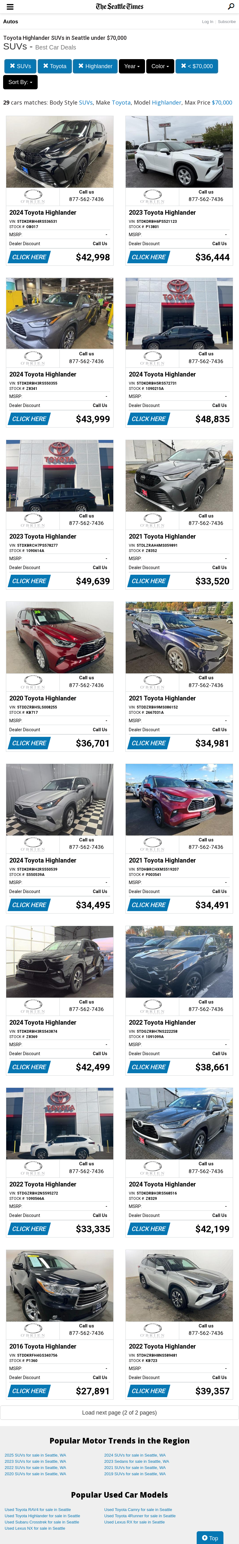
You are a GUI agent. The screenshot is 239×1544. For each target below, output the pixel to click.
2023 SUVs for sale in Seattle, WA (35, 1461)
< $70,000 (197, 66)
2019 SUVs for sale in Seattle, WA (135, 1473)
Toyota (55, 66)
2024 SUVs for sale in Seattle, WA (135, 1455)
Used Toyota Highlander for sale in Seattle (42, 1516)
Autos (10, 22)
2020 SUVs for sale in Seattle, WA (35, 1473)
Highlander (95, 66)
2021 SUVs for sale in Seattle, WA (135, 1467)
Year (131, 66)
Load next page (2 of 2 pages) (119, 1413)
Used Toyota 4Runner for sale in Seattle (140, 1516)
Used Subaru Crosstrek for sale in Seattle (42, 1522)
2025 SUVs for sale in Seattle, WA (35, 1455)
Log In (207, 21)
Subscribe (227, 21)
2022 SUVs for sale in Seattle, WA (35, 1467)
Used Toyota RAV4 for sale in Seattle (38, 1509)
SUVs (20, 66)
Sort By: (20, 82)
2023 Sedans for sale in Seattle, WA (136, 1461)
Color (160, 66)
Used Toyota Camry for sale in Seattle (138, 1509)
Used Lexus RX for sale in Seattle (134, 1522)
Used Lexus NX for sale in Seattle (35, 1528)
